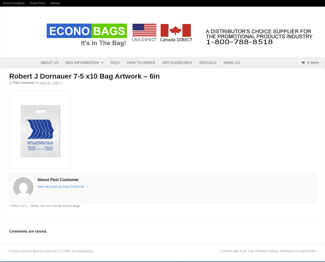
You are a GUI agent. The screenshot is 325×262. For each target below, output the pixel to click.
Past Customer (24, 82)
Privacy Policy (37, 3)
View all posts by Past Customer (63, 186)
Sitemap (55, 3)
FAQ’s (115, 63)
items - (313, 63)
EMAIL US (231, 63)
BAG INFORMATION (82, 63)
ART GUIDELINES (177, 63)
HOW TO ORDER (141, 63)
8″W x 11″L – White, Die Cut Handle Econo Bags (44, 206)
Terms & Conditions (14, 3)
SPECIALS (207, 63)
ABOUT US (50, 63)
